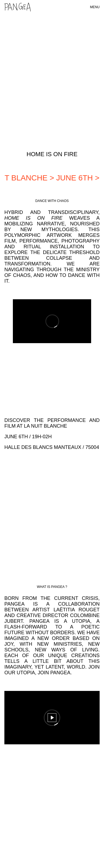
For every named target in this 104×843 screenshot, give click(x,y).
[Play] (52, 717)
